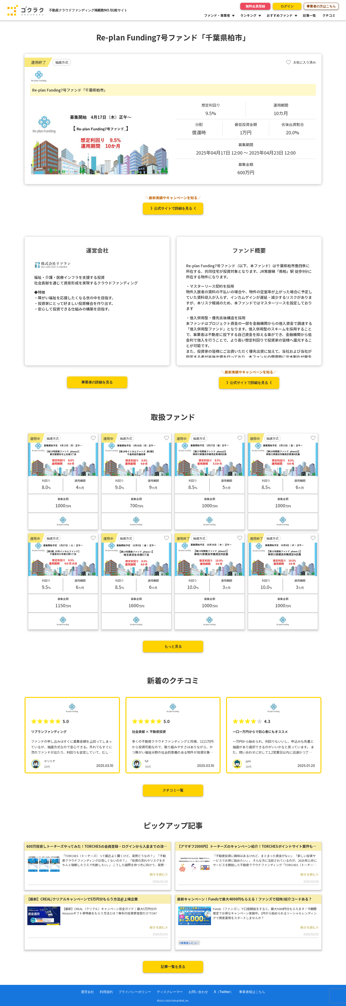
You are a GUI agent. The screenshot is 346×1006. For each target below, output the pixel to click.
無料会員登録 (254, 6)
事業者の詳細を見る (97, 382)
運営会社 (87, 992)
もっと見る (173, 646)
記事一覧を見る (173, 966)
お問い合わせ (198, 992)
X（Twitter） (223, 992)
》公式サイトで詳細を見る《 (173, 208)
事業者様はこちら (252, 992)
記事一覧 (309, 15)
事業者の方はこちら (321, 6)
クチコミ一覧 (173, 790)
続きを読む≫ (159, 874)
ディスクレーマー (170, 992)
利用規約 (106, 992)
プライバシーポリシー (135, 992)
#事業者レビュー (189, 943)
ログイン (286, 6)
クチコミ (328, 15)
